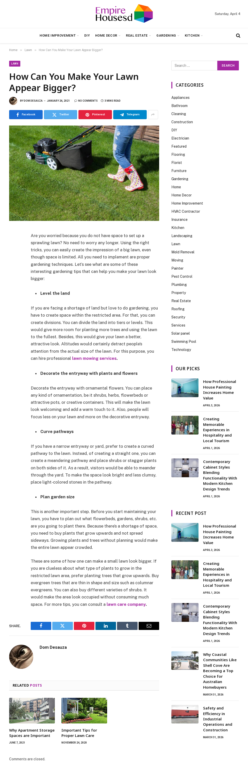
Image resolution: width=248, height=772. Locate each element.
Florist (176, 163)
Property (178, 293)
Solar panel (180, 333)
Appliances (180, 98)
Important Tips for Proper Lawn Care (79, 732)
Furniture (179, 171)
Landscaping (181, 236)
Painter (177, 268)
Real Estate (137, 35)
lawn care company (126, 604)
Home (176, 187)
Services (178, 325)
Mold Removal (182, 252)
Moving (177, 260)
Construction (182, 122)
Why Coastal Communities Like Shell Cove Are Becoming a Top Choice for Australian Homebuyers (220, 671)
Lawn (14, 63)
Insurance (179, 220)
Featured (179, 146)
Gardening (166, 35)
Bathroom (179, 106)
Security (178, 317)
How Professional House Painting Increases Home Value (219, 389)
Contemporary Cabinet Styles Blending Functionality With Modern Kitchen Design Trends (220, 475)
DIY (87, 35)
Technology (181, 350)
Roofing (178, 309)
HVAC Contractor (185, 211)
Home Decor (106, 35)
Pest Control (181, 276)
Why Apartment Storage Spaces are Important (32, 732)
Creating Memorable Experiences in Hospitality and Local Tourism (217, 429)
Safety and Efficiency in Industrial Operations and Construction (217, 718)
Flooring (178, 154)
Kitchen (192, 35)
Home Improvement (58, 35)
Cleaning (178, 114)
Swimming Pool (183, 341)
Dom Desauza (33, 100)
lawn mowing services (94, 358)
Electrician (180, 138)
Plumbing (179, 285)
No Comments (86, 100)
